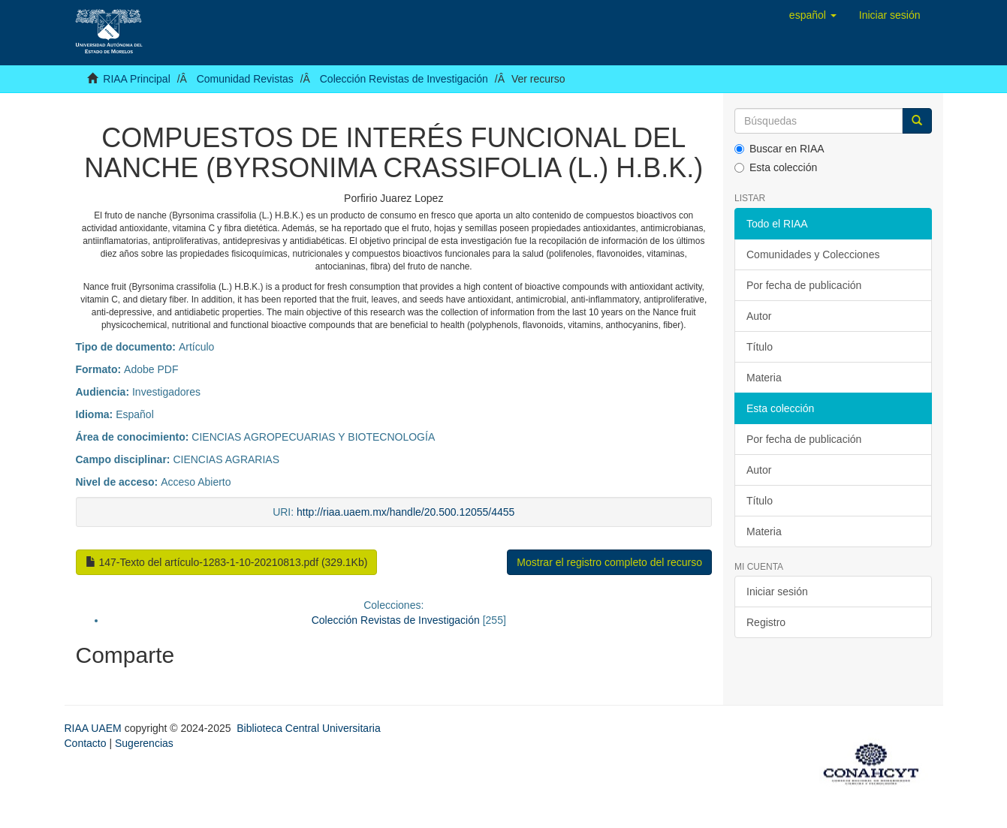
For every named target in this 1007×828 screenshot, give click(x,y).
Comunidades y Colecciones (812, 254)
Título (759, 347)
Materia (764, 378)
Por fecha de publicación (803, 285)
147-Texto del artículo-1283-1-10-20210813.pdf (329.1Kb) (227, 562)
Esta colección (775, 167)
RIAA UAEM (95, 728)
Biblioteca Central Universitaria (308, 728)
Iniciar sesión (777, 592)
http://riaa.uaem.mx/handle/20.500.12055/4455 (405, 512)
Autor (758, 316)
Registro (765, 622)
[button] (813, 15)
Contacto (86, 743)
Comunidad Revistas (245, 79)
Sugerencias (144, 743)
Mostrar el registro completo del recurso (609, 562)
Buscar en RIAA (779, 149)
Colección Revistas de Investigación (404, 79)
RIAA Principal (136, 79)
